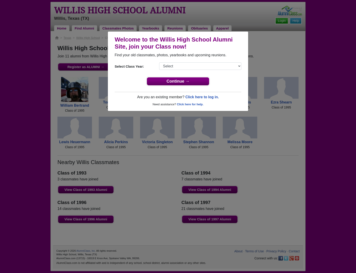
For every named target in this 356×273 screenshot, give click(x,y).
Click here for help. (190, 104)
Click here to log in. (202, 97)
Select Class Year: (129, 66)
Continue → (178, 81)
